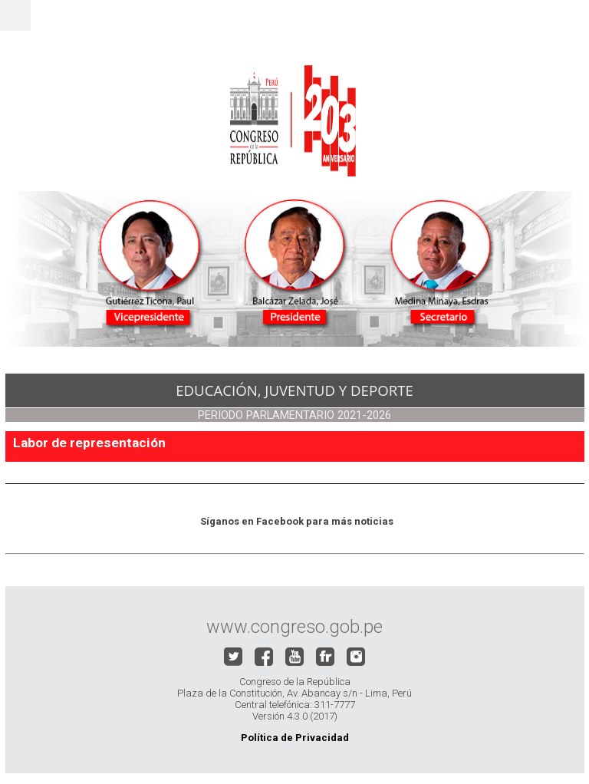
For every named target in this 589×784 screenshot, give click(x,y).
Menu (15, 15)
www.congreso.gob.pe (294, 626)
